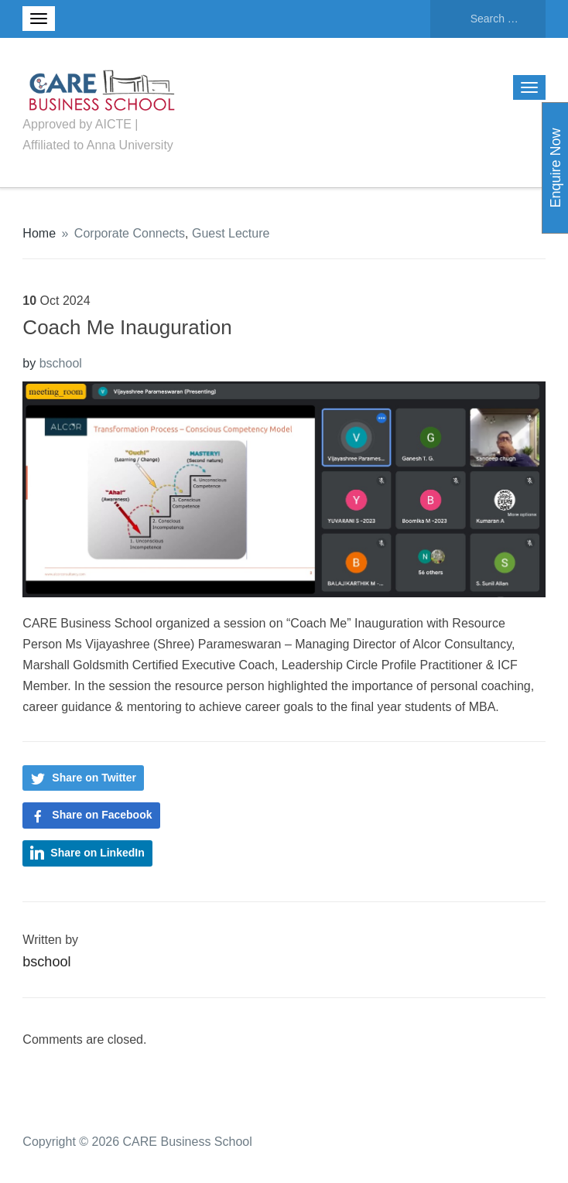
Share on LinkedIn (97, 852)
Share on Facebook (102, 815)
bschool (60, 363)
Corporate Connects (129, 233)
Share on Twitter (94, 777)
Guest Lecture (231, 233)
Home (39, 233)
